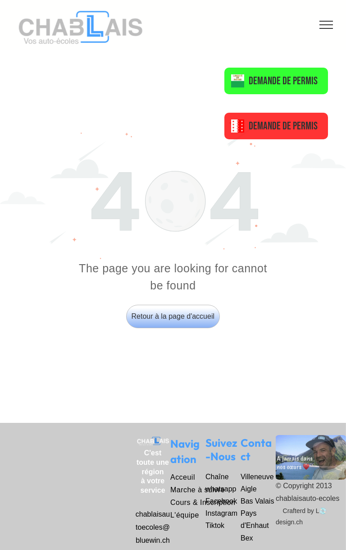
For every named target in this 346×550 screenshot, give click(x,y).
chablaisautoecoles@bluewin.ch (153, 527)
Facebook (221, 501)
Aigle (249, 489)
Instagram (221, 513)
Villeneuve (257, 477)
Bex (247, 538)
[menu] (326, 25)
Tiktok (214, 525)
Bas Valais (257, 501)
